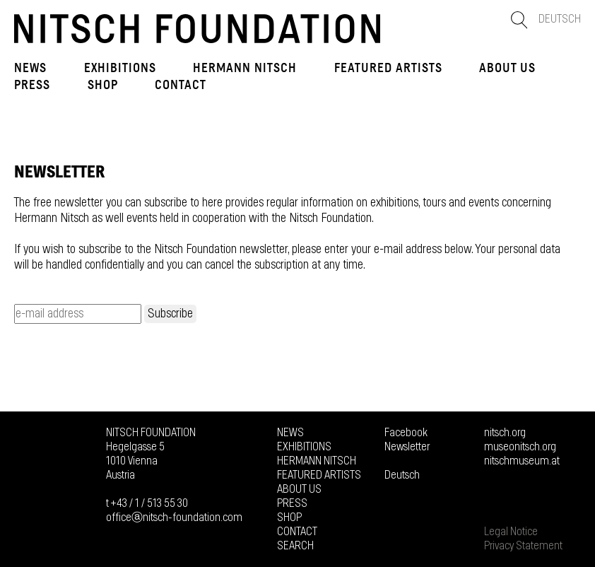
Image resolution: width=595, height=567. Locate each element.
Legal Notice (511, 531)
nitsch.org (505, 432)
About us (507, 68)
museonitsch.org (520, 446)
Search (295, 545)
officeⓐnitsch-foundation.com (174, 517)
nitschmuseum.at (522, 461)
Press (32, 85)
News (30, 68)
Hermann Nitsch (245, 68)
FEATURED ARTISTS (388, 68)
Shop (103, 85)
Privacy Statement (523, 545)
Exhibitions (120, 68)
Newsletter (407, 446)
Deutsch (559, 19)
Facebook (406, 432)
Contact (180, 85)
